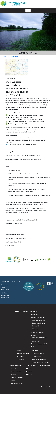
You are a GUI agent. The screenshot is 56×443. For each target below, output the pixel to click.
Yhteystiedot (45, 387)
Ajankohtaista (14, 56)
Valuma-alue (35, 314)
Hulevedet (35, 326)
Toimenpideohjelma (23, 353)
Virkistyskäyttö (31, 365)
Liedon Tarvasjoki (16, 372)
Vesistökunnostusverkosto (40, 362)
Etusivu (6, 56)
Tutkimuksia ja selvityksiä (39, 344)
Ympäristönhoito (37, 356)
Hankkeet (25, 311)
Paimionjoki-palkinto (39, 359)
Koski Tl (13, 369)
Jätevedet (35, 329)
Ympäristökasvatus (38, 353)
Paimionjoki (34, 311)
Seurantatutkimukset (38, 323)
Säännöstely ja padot (37, 332)
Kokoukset (20, 356)
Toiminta (35, 350)
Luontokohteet (15, 365)
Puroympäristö (35, 341)
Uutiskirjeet (21, 359)
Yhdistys (19, 350)
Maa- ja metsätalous (38, 320)
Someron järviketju (17, 383)
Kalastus (29, 372)
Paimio (13, 380)
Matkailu (29, 375)
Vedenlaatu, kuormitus (38, 317)
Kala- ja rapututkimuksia (40, 337)
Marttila (13, 375)
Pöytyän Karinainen (17, 377)
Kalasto (33, 335)
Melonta (29, 369)
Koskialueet (34, 347)
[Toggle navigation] (28, 10)
